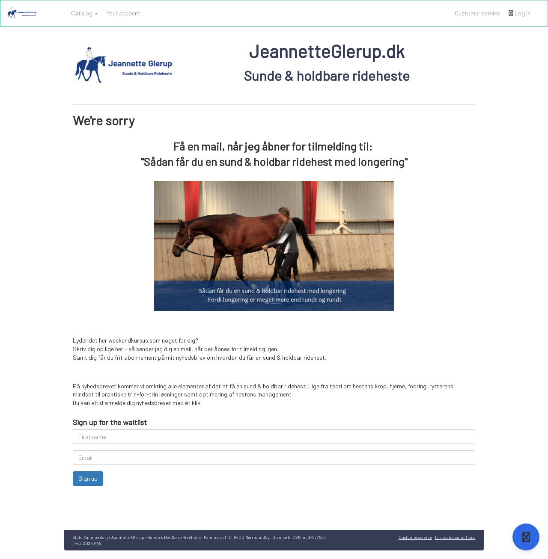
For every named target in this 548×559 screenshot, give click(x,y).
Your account (123, 13)
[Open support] (525, 537)
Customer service (477, 13)
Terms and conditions (455, 537)
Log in (519, 13)
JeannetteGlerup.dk (327, 51)
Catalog (84, 13)
